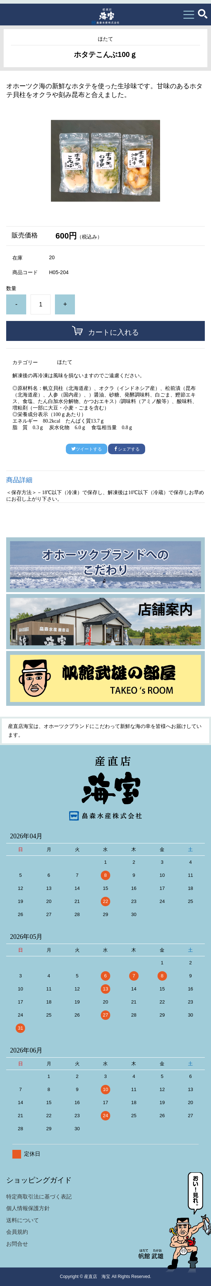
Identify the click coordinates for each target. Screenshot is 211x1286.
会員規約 (17, 1232)
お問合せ (17, 1244)
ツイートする (86, 449)
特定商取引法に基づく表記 (39, 1196)
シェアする (127, 449)
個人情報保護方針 (28, 1208)
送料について (22, 1220)
